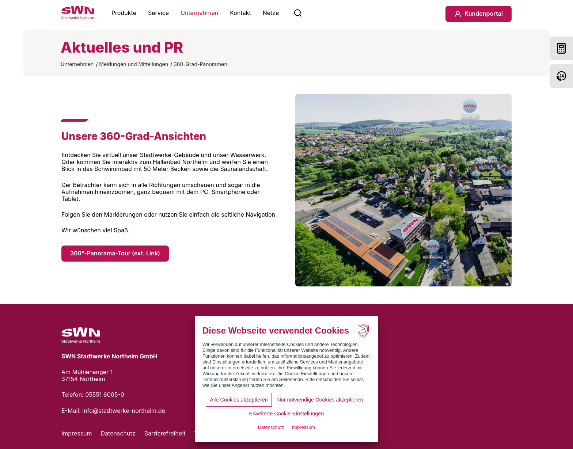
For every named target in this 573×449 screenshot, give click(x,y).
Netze (271, 12)
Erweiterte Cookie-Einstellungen (286, 413)
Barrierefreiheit (165, 433)
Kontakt (240, 12)
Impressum (76, 433)
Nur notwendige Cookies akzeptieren (320, 400)
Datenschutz (118, 433)
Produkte (123, 12)
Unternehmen (199, 12)
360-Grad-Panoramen (200, 64)
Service (158, 12)
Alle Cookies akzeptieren (238, 400)
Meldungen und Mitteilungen (133, 64)
